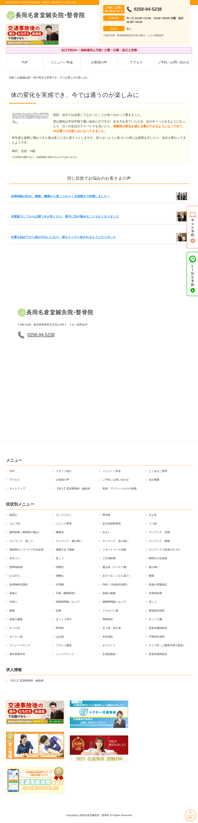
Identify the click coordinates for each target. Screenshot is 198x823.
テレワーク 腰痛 (159, 540)
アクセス (136, 62)
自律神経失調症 (18, 584)
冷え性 (153, 514)
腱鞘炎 (60, 532)
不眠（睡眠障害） (66, 593)
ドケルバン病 (110, 610)
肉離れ (60, 575)
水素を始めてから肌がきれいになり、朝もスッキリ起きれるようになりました (63, 237)
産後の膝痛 (109, 593)
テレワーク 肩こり (21, 540)
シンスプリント (65, 654)
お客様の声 (99, 62)
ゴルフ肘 (14, 523)
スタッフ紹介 (64, 471)
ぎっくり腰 (155, 619)
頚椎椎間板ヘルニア (68, 601)
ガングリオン (64, 514)
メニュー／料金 (62, 62)
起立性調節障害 (111, 523)
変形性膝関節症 (158, 627)
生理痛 (60, 584)
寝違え (13, 593)
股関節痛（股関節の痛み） (25, 532)
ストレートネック (19, 645)
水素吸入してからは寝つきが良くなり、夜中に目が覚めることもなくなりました (65, 216)
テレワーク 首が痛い (115, 540)
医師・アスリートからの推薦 (119, 488)
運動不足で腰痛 (65, 549)
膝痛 (151, 575)
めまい (106, 532)
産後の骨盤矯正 (158, 584)
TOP (24, 62)
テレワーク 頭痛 (159, 532)
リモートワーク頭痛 (114, 549)
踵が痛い (154, 567)
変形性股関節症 (158, 654)
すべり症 (14, 627)
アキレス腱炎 (64, 645)
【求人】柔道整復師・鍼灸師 (73, 488)
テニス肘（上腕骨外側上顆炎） (167, 645)
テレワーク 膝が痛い (69, 540)
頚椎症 (60, 567)
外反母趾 (107, 636)
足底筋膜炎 (109, 654)
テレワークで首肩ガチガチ (164, 549)
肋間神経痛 (16, 567)
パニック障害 (64, 523)
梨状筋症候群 (157, 610)
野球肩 (106, 514)
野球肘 (60, 627)
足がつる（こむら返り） (116, 575)
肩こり (153, 601)
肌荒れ (13, 514)
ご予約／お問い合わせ (173, 62)
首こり (60, 558)
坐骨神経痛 (155, 593)
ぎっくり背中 (64, 619)
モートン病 (16, 636)
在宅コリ (14, 558)
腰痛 (12, 610)
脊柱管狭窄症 (17, 654)
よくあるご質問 (158, 471)
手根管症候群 (157, 636)
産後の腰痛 (16, 619)
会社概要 (154, 479)
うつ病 (153, 523)
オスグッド (109, 645)
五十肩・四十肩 (111, 627)
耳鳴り (13, 601)
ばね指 (60, 636)
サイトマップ (17, 488)
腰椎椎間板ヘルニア (114, 601)
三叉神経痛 (109, 558)
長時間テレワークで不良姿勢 (26, 549)
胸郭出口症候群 (158, 558)
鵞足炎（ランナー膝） (115, 567)
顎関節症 (107, 619)
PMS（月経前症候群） (115, 584)
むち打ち (14, 575)
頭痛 (58, 610)
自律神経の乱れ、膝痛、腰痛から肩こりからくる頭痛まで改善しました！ (60, 196)
